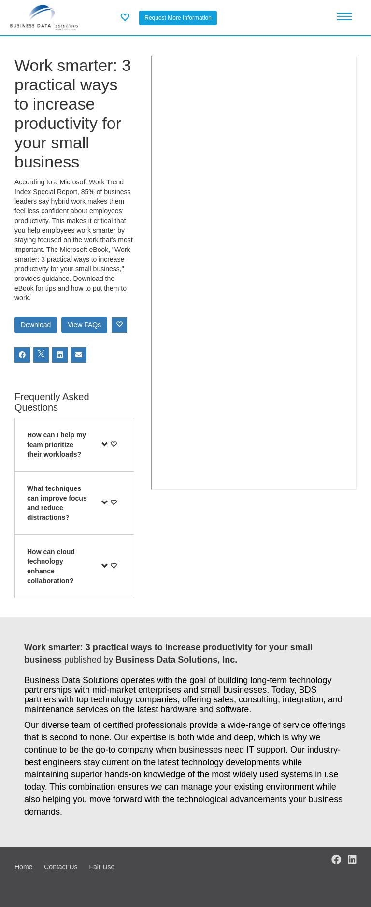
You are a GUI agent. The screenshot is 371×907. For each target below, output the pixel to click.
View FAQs (84, 325)
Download (36, 325)
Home (23, 867)
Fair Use (101, 867)
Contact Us (60, 867)
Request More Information (178, 17)
